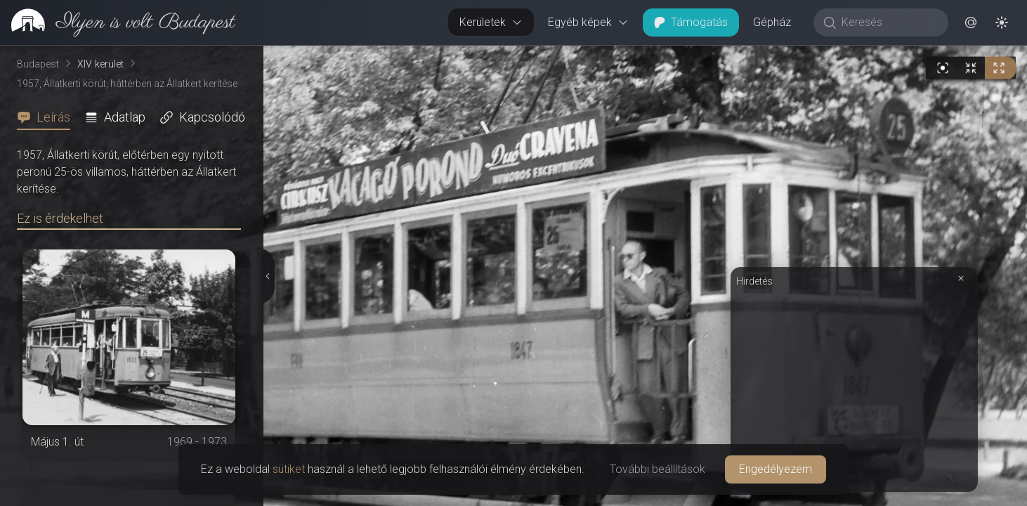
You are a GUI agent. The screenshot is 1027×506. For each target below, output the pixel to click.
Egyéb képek (588, 22)
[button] (971, 22)
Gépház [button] (772, 22)
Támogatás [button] (691, 22)
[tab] (48, 117)
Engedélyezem (775, 469)
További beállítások (657, 469)
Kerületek (491, 22)
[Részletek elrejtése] (268, 276)
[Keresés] (888, 22)
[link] (117, 22)
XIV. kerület (100, 64)
